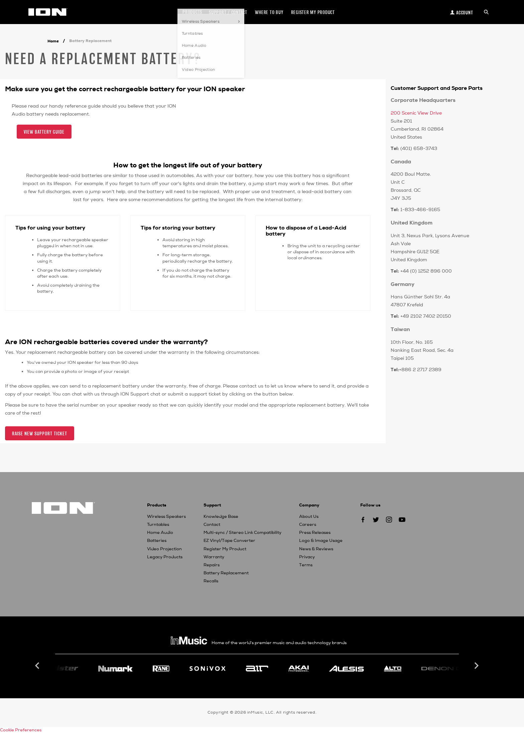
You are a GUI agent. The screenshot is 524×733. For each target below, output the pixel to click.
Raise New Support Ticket (39, 433)
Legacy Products (164, 557)
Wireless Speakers (166, 516)
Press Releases (315, 532)
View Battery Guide (44, 132)
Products (192, 12)
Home (53, 41)
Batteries (156, 540)
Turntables (158, 524)
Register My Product (225, 549)
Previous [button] (38, 666)
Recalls (211, 581)
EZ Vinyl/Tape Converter (229, 540)
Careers (307, 524)
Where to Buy (269, 12)
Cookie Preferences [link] (20, 730)
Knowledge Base (221, 516)
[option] (257, 669)
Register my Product (313, 12)
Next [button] (476, 666)
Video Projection (164, 549)
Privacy (307, 557)
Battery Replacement (226, 573)
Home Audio (160, 532)
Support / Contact (228, 12)
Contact (212, 524)
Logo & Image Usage (321, 540)
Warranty (214, 557)
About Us (308, 516)
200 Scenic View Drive (416, 113)
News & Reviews (316, 549)
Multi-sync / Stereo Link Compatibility (242, 532)
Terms (305, 565)
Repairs (212, 565)
